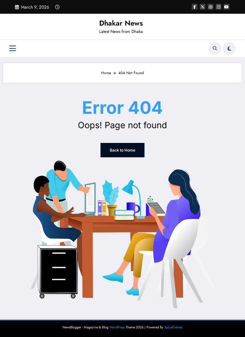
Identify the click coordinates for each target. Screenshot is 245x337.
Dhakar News (121, 23)
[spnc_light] (229, 48)
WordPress (117, 327)
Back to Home (122, 150)
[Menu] (12, 48)
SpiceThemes (173, 327)
